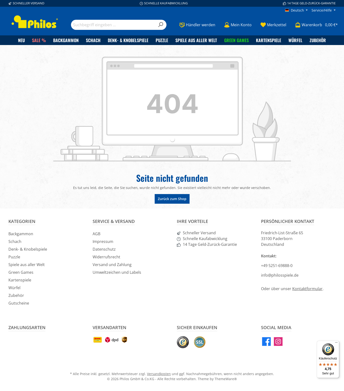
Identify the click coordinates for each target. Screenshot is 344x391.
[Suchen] (160, 25)
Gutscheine (18, 303)
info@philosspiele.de (280, 275)
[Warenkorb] (315, 25)
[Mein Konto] (238, 25)
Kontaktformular (307, 288)
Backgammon (20, 233)
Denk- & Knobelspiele (27, 249)
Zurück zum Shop (172, 198)
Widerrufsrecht (106, 257)
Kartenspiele (19, 280)
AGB (96, 233)
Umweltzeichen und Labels (117, 272)
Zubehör (16, 295)
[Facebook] (266, 341)
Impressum (103, 241)
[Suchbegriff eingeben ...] (113, 25)
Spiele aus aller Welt (26, 264)
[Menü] (336, 343)
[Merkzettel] (273, 25)
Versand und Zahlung (112, 264)
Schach (14, 241)
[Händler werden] (197, 25)
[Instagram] (278, 341)
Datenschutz (104, 249)
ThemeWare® (226, 379)
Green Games (20, 272)
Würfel (14, 287)
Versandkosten (159, 373)
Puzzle (14, 257)
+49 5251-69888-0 (277, 265)
